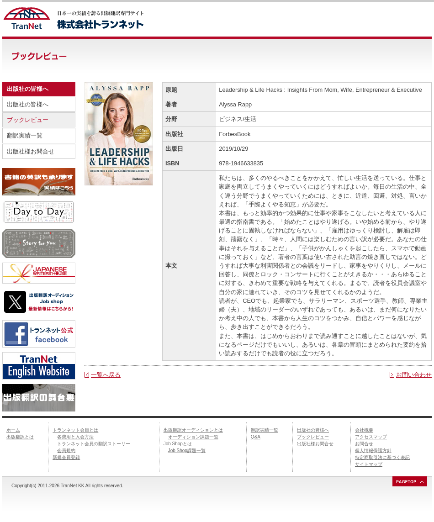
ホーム (13, 429)
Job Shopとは (178, 443)
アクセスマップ (371, 436)
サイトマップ (368, 464)
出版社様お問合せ (30, 151)
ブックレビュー (27, 119)
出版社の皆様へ (27, 104)
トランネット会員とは (75, 429)
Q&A (255, 436)
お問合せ (364, 443)
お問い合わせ (414, 374)
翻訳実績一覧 (24, 135)
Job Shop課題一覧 (187, 450)
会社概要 (364, 429)
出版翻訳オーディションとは (193, 429)
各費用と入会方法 (75, 436)
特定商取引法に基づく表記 (382, 457)
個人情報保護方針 (373, 450)
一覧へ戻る (106, 374)
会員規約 (66, 450)
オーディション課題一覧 (193, 436)
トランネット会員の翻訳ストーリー (93, 443)
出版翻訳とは (20, 436)
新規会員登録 (66, 457)
